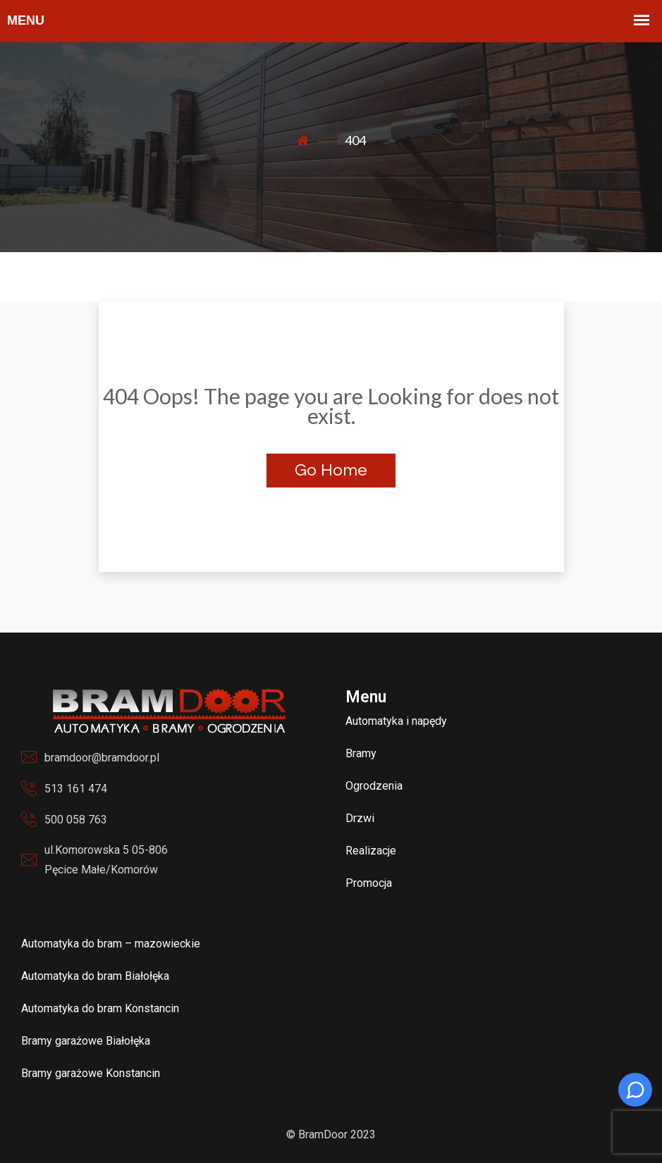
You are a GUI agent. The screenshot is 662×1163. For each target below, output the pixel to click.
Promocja (368, 883)
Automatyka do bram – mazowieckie (110, 943)
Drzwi (359, 818)
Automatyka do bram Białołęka (95, 976)
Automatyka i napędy (396, 721)
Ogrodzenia (374, 785)
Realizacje (370, 850)
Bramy (360, 753)
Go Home (331, 470)
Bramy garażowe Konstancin (90, 1073)
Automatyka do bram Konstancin (100, 1008)
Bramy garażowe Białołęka (85, 1040)
